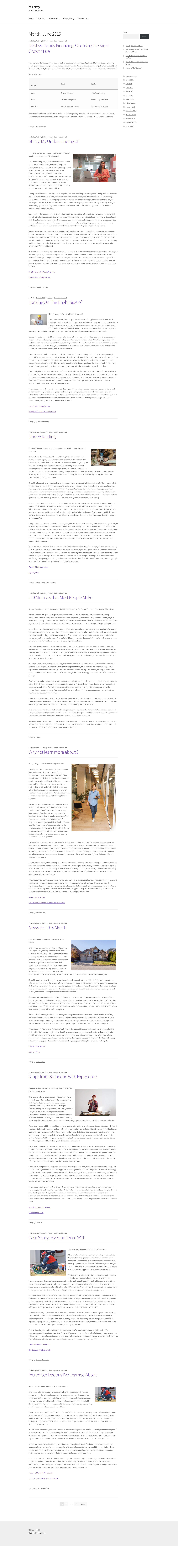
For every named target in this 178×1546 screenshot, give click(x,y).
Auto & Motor (40, 1062)
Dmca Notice (54, 19)
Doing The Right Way (37, 897)
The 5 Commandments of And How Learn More (47, 903)
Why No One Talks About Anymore (42, 272)
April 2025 (129, 95)
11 (76, 1504)
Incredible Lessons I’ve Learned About (63, 1375)
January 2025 (130, 107)
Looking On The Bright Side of (55, 302)
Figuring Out (33, 572)
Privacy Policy (68, 19)
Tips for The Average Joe (38, 567)
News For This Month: (48, 928)
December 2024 (131, 111)
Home (31, 19)
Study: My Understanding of (53, 141)
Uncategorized (41, 126)
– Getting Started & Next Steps (41, 1473)
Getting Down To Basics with (40, 1350)
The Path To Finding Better (39, 277)
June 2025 (129, 88)
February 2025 (130, 103)
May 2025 (129, 92)
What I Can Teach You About (39, 1207)
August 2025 (130, 80)
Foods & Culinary (42, 287)
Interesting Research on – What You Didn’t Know (137, 51)
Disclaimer (41, 19)
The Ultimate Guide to (37, 1046)
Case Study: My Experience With (57, 1237)
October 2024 (130, 119)
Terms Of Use (83, 19)
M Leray (34, 7)
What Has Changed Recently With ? (42, 412)
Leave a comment (60, 41)
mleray (50, 41)
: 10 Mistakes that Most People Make (60, 597)
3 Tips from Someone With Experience (63, 1077)
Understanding (42, 436)
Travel (38, 737)
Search (125, 32)
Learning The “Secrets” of (135, 68)
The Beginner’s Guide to (134, 46)
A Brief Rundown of (36, 1212)
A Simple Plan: (34, 1052)
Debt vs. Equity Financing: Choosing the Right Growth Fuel (69, 48)
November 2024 (131, 115)
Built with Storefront (37, 1533)
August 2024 (130, 126)
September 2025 (131, 76)
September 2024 (131, 122)
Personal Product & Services (46, 583)
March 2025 (130, 99)
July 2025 (129, 84)
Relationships (41, 913)
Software (39, 1223)
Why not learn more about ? (53, 752)
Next (83, 1504)
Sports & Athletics (42, 422)
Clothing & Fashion (42, 1360)
